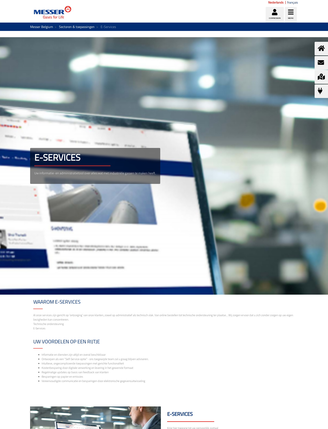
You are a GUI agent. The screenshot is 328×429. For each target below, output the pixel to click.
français (292, 2)
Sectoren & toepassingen (77, 26)
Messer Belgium (41, 26)
